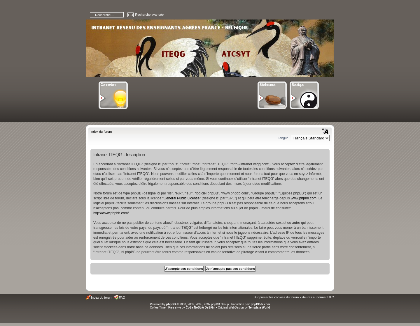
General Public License (182, 198)
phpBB (171, 304)
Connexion (113, 84)
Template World (259, 307)
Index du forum (101, 131)
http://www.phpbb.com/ (111, 213)
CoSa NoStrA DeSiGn (200, 307)
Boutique (304, 84)
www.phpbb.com (303, 198)
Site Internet (272, 84)
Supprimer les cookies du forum (276, 297)
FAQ (122, 297)
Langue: (283, 138)
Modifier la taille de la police (325, 131)
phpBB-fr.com (260, 304)
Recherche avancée (149, 14)
